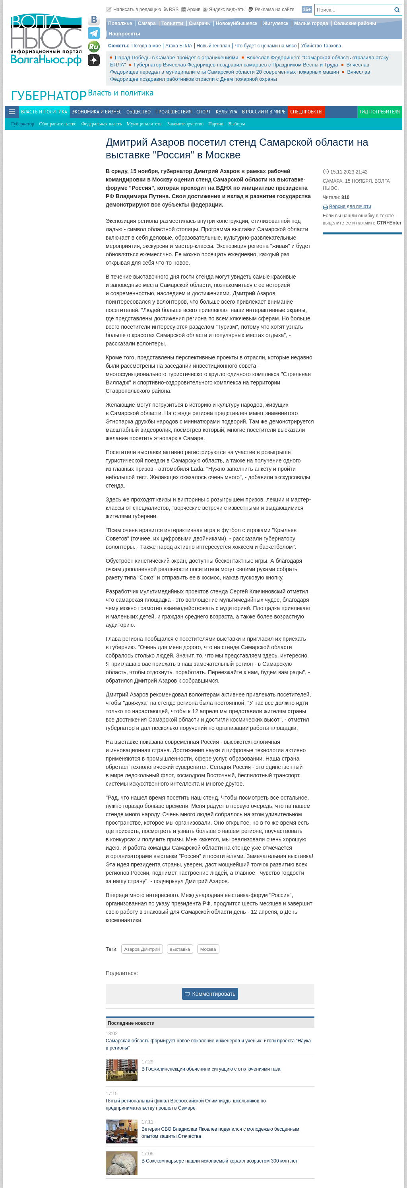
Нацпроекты (124, 34)
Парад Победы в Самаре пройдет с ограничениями (177, 57)
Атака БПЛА (178, 46)
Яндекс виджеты (224, 9)
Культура (226, 112)
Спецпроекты (306, 112)
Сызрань (199, 23)
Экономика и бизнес (97, 112)
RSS (171, 9)
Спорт (203, 112)
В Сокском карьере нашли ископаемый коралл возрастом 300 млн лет (219, 1161)
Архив (191, 9)
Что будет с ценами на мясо (266, 46)
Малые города (311, 23)
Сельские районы (355, 23)
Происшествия (173, 112)
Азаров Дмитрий (142, 949)
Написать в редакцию (133, 9)
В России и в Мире (263, 112)
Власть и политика (120, 92)
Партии (215, 124)
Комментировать (210, 994)
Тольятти (172, 23)
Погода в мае (146, 46)
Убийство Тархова (321, 46)
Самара (147, 23)
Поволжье (120, 23)
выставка (180, 949)
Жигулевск (276, 23)
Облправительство (57, 124)
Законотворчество (185, 124)
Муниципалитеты (145, 124)
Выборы (236, 124)
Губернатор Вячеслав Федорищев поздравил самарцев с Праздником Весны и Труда (236, 65)
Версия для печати (350, 206)
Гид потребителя (380, 112)
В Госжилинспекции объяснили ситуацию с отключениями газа (210, 1069)
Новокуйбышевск (237, 23)
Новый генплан (214, 46)
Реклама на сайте (271, 9)
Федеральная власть (101, 124)
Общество (138, 112)
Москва (208, 949)
